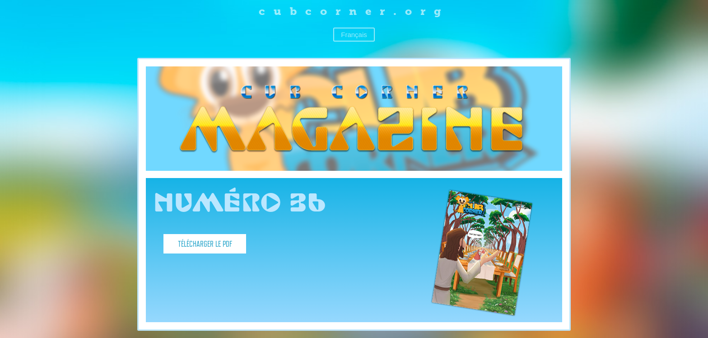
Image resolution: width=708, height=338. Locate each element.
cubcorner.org (354, 11)
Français (354, 34)
